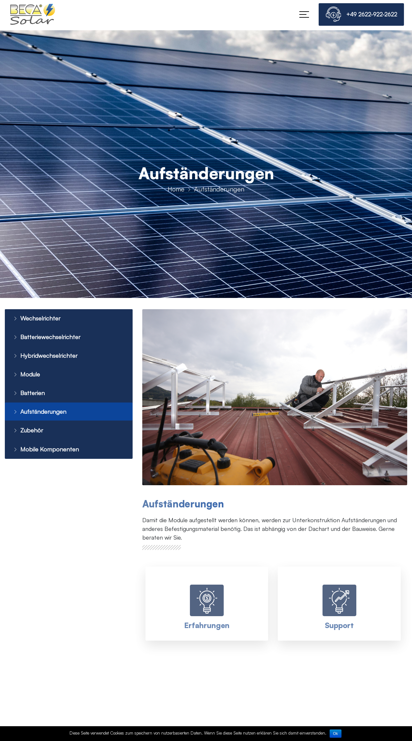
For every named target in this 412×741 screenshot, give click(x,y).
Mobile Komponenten (46, 453)
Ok (335, 733)
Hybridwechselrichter (45, 357)
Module (26, 376)
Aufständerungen (40, 415)
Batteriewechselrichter (47, 338)
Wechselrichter (37, 318)
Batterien (28, 395)
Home (176, 189)
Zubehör (28, 434)
